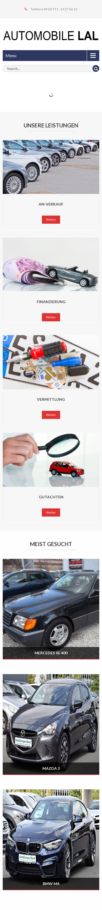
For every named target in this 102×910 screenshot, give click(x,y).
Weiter (51, 219)
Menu (10, 55)
